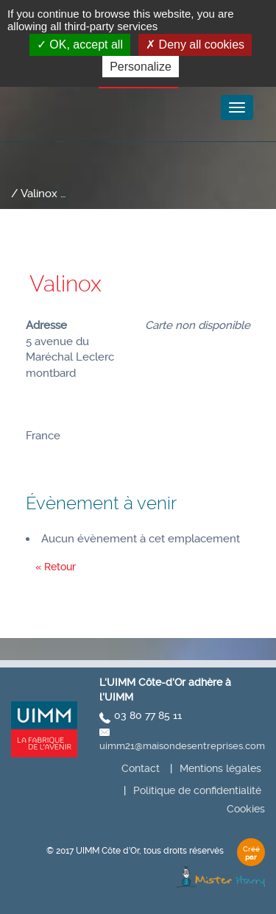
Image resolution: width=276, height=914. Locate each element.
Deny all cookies (195, 44)
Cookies (246, 809)
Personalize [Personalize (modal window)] (140, 66)
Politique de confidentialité (197, 790)
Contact (140, 768)
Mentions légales (220, 768)
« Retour (55, 567)
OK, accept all (80, 44)
